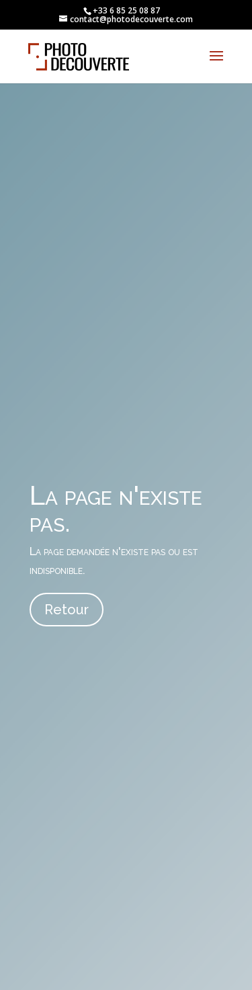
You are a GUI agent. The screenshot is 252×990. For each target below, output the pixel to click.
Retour (66, 610)
